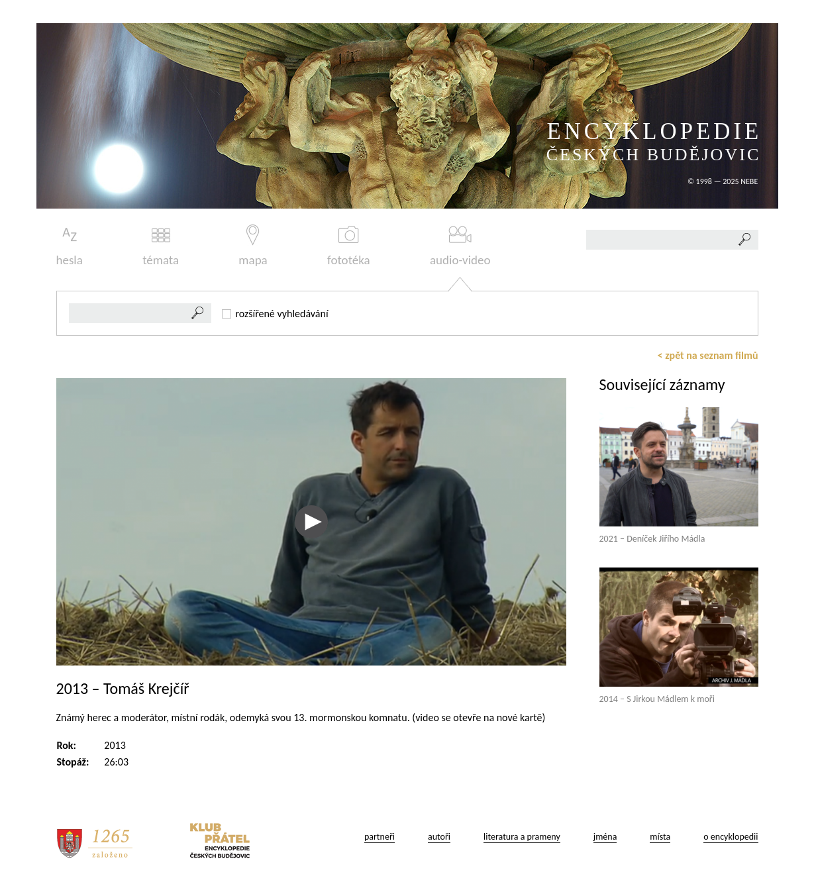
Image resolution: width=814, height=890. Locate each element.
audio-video (460, 246)
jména (605, 836)
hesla (69, 246)
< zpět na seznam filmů (708, 355)
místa (660, 836)
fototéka (348, 246)
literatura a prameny (521, 836)
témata (160, 246)
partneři (379, 836)
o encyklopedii (730, 836)
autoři (439, 836)
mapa (252, 246)
